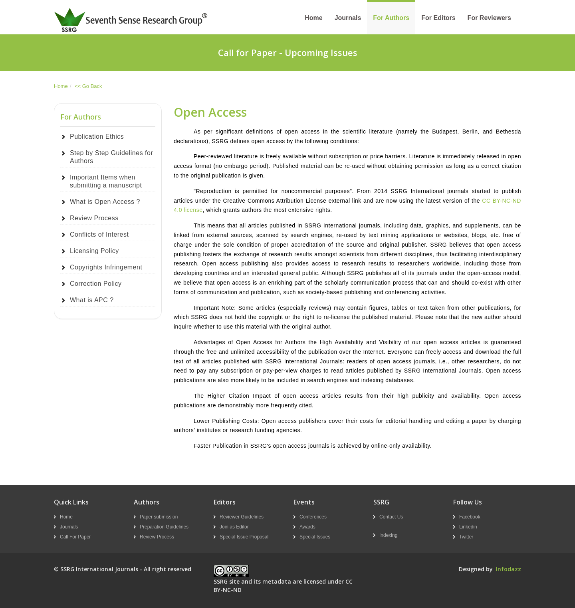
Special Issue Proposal (244, 537)
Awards (307, 527)
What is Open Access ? (105, 201)
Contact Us (391, 517)
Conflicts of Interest (99, 234)
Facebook (469, 517)
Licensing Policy (94, 250)
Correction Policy (95, 283)
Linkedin (468, 527)
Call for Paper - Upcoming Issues (287, 52)
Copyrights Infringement (106, 267)
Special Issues (314, 537)
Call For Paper (75, 537)
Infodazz (508, 569)
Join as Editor (234, 527)
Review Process (94, 218)
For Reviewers (489, 17)
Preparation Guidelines (164, 527)
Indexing (388, 535)
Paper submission (159, 517)
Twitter (466, 537)
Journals (348, 17)
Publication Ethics (97, 136)
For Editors (438, 17)
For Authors (391, 17)
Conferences (313, 517)
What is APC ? (92, 300)
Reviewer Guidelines (242, 517)
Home (313, 17)
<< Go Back (88, 86)
